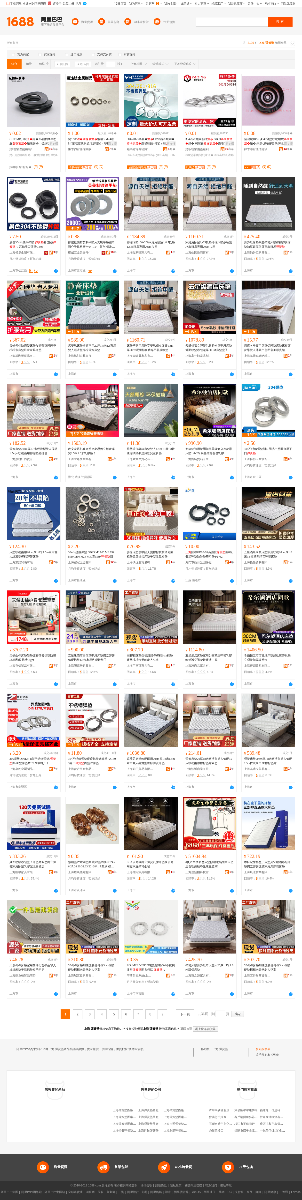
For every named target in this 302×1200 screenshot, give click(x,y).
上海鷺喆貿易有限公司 (22, 562)
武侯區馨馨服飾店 (246, 1110)
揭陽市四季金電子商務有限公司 (254, 1130)
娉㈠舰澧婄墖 (36, 155)
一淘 (121, 1192)
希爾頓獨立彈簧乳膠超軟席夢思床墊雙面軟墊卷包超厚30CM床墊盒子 (208, 348)
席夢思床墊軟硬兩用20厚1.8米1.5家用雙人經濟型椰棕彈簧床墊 (92, 348)
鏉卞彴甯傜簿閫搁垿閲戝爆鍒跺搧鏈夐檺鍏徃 (81, 149)
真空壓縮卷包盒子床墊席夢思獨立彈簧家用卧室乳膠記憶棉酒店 (32, 864)
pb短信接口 (216, 1130)
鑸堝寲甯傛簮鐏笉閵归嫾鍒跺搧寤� (140, 149)
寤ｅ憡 (53, 143)
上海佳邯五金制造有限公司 (257, 459)
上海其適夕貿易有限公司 (257, 769)
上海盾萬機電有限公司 (81, 872)
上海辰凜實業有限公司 (257, 872)
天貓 (100, 1192)
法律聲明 (146, 1185)
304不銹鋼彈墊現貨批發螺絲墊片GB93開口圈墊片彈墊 (92, 761)
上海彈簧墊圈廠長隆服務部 (155, 1117)
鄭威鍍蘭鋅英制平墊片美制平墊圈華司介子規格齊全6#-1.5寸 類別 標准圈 (91, 245)
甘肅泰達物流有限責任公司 (277, 1117)
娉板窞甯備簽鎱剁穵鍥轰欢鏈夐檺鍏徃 (198, 149)
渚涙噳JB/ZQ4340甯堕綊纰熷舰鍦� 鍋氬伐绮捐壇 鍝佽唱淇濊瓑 (268, 141)
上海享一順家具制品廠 (198, 356)
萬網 (221, 1192)
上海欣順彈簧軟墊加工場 (180, 1130)
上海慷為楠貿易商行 (22, 975)
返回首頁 (186, 1028)
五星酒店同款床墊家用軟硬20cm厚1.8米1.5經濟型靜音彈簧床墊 (268, 554)
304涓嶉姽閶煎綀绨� (141, 155)
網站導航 (226, 1185)
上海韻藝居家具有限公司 (81, 665)
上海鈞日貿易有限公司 (140, 769)
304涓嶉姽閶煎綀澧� (199, 155)
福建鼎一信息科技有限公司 (277, 1110)
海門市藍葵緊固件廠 (198, 562)
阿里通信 (209, 1192)
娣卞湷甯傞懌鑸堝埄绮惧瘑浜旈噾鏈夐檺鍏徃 (257, 149)
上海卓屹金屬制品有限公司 (22, 769)
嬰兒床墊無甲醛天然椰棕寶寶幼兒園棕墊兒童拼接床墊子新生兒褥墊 (150, 554)
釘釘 (258, 1192)
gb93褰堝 (162, 155)
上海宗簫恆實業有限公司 (81, 459)
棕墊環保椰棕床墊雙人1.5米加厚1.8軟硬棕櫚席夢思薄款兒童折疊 (151, 451)
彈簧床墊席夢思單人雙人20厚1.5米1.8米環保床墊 (209, 967)
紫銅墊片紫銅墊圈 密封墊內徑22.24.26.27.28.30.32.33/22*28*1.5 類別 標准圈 (91, 864)
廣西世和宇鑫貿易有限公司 (277, 1123)
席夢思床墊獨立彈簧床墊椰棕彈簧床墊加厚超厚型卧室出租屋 (267, 244)
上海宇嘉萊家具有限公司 (140, 665)
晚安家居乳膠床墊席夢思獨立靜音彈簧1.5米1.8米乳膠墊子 (91, 451)
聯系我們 (211, 1185)
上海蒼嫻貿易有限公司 (257, 665)
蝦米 (168, 1192)
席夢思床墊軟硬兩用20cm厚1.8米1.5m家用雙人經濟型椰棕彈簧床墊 (151, 761)
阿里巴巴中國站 (55, 1192)
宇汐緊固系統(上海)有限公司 (140, 975)
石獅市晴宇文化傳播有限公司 (228, 1123)
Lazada (296, 1192)
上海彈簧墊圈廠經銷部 (152, 1110)
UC (230, 1192)
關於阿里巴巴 (193, 1185)
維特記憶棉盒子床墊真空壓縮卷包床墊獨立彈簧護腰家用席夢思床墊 (267, 864)
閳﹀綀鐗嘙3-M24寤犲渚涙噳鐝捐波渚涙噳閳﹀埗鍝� (91, 141)
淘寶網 (90, 1192)
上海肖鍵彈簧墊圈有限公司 (155, 1130)
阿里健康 (270, 1192)
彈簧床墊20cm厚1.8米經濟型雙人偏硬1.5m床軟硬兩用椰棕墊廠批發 (33, 451)
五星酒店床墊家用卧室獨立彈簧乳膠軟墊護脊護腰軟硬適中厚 (208, 658)
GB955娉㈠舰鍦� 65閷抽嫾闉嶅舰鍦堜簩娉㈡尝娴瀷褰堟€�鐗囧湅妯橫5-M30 (33, 141)
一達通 (283, 1192)
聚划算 (111, 1192)
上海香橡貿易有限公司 (22, 665)
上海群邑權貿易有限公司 (22, 356)
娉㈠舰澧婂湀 (18, 155)
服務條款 (161, 1185)
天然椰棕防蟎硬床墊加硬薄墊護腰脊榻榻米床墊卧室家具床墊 (32, 348)
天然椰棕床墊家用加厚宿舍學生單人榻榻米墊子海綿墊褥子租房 (32, 967)
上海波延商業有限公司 (198, 769)
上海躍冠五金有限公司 (81, 562)
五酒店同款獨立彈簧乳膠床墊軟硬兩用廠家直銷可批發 (150, 864)
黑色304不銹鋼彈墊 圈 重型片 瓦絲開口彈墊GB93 (32, 244)
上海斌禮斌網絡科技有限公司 (257, 356)
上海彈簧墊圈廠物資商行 (129, 1110)
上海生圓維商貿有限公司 (198, 252)
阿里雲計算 (181, 1192)
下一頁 (185, 1014)
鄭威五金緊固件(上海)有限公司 (81, 252)
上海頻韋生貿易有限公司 (140, 459)
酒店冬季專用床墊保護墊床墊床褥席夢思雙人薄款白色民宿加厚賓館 (267, 348)
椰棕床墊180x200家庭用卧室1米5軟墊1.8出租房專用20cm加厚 (151, 244)
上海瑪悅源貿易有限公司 (140, 562)
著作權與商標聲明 (125, 1185)
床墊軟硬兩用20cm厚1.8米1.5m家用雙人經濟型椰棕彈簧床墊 (33, 554)
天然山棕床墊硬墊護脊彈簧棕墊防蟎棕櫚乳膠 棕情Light (32, 658)
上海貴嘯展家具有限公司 (140, 356)
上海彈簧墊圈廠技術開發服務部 (133, 1123)
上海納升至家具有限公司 (257, 252)
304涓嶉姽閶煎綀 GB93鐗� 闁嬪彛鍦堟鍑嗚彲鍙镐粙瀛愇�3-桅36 (209, 141)
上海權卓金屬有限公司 (22, 252)
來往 (250, 1192)
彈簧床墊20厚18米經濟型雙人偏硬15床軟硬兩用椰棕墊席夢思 (208, 761)
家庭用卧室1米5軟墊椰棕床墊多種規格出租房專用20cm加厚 (208, 244)
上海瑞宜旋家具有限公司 (81, 975)
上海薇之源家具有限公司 (198, 975)
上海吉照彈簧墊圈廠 (177, 1123)
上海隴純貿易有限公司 (198, 459)
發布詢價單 (263, 1049)
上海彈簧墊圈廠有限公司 (180, 1110)
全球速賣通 (75, 1192)
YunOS (196, 1192)
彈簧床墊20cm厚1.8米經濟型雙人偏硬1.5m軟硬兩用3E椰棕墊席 (268, 761)
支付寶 (239, 1192)
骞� (53, 149)
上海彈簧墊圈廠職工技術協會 (182, 1117)
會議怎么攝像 (217, 1117)
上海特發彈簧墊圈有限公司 (130, 1130)
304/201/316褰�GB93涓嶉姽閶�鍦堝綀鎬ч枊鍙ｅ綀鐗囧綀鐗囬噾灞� (151, 141)
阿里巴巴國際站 (31, 1192)
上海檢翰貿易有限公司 (257, 562)
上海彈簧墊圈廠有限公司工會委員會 (161, 1123)
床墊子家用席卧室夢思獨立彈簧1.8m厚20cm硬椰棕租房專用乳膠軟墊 (150, 348)
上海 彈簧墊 (220, 1049)
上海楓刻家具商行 (79, 356)
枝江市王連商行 (244, 1123)
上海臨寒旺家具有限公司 (140, 252)
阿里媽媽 (156, 1192)
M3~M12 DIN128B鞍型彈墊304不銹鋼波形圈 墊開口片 (151, 967)
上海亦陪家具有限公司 (140, 872)
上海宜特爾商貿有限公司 (257, 975)
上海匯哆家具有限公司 (22, 872)
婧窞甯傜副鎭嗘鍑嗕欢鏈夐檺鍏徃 (22, 149)
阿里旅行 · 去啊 (137, 1192)
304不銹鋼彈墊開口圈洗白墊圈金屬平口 (268, 451)
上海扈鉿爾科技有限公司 (198, 872)
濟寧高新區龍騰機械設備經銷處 (229, 1110)
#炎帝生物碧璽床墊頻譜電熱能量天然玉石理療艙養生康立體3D (209, 864)
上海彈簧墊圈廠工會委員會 (130, 1117)
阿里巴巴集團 (9, 1192)
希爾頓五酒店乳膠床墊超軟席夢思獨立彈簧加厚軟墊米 (267, 658)
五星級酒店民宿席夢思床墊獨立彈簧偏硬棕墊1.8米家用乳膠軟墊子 (91, 658)
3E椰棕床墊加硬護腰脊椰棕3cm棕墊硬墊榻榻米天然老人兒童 (150, 658)
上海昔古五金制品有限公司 (81, 769)
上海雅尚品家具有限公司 (198, 665)
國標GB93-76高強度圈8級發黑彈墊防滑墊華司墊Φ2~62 (209, 554)
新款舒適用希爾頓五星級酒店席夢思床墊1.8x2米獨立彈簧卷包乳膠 (208, 451)
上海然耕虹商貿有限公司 (22, 459)
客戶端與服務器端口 (247, 1117)
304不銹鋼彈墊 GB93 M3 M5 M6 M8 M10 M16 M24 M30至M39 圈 (91, 554)
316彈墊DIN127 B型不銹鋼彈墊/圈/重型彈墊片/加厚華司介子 (32, 761)
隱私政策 (176, 1185)
